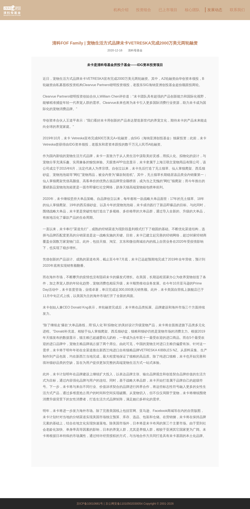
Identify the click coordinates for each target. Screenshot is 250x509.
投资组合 (143, 10)
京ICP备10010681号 (90, 503)
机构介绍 (121, 10)
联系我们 (237, 10)
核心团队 (192, 10)
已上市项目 (168, 10)
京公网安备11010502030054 (124, 503)
